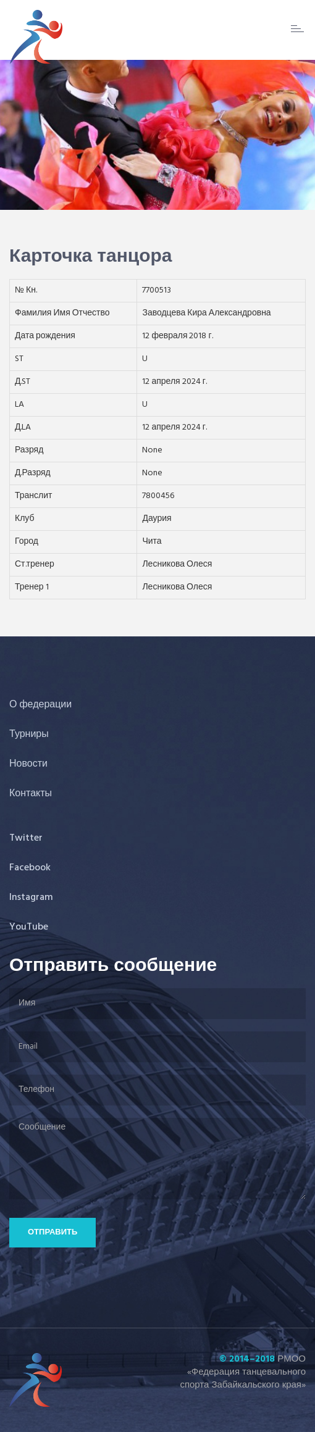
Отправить (52, 1232)
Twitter (26, 838)
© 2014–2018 (247, 1359)
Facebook (30, 868)
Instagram (31, 897)
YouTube (28, 927)
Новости (28, 764)
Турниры (29, 734)
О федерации (40, 705)
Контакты (30, 794)
